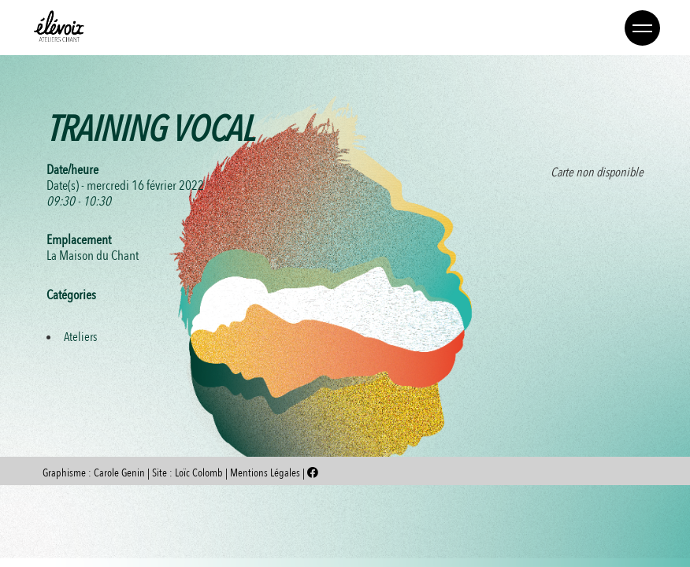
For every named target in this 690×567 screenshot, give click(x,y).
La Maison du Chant (92, 255)
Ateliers (80, 337)
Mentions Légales (266, 472)
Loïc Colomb (199, 472)
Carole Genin (119, 472)
